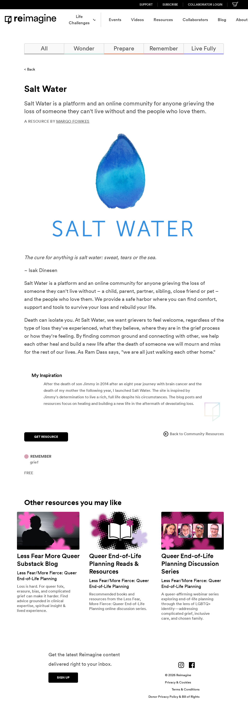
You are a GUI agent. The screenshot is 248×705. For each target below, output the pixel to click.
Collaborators (175, 19)
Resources (143, 19)
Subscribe (170, 4)
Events (95, 19)
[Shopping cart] (235, 4)
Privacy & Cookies (178, 681)
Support (146, 4)
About (225, 19)
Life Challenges (60, 19)
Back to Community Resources (193, 434)
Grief (34, 461)
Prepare (124, 48)
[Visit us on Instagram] (181, 664)
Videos (117, 19)
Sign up (63, 675)
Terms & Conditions (186, 688)
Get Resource (46, 435)
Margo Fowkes (73, 121)
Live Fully (203, 48)
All (44, 48)
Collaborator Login (205, 4)
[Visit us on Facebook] (192, 664)
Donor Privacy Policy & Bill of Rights (174, 695)
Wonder (84, 48)
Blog (202, 19)
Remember (163, 48)
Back (31, 69)
